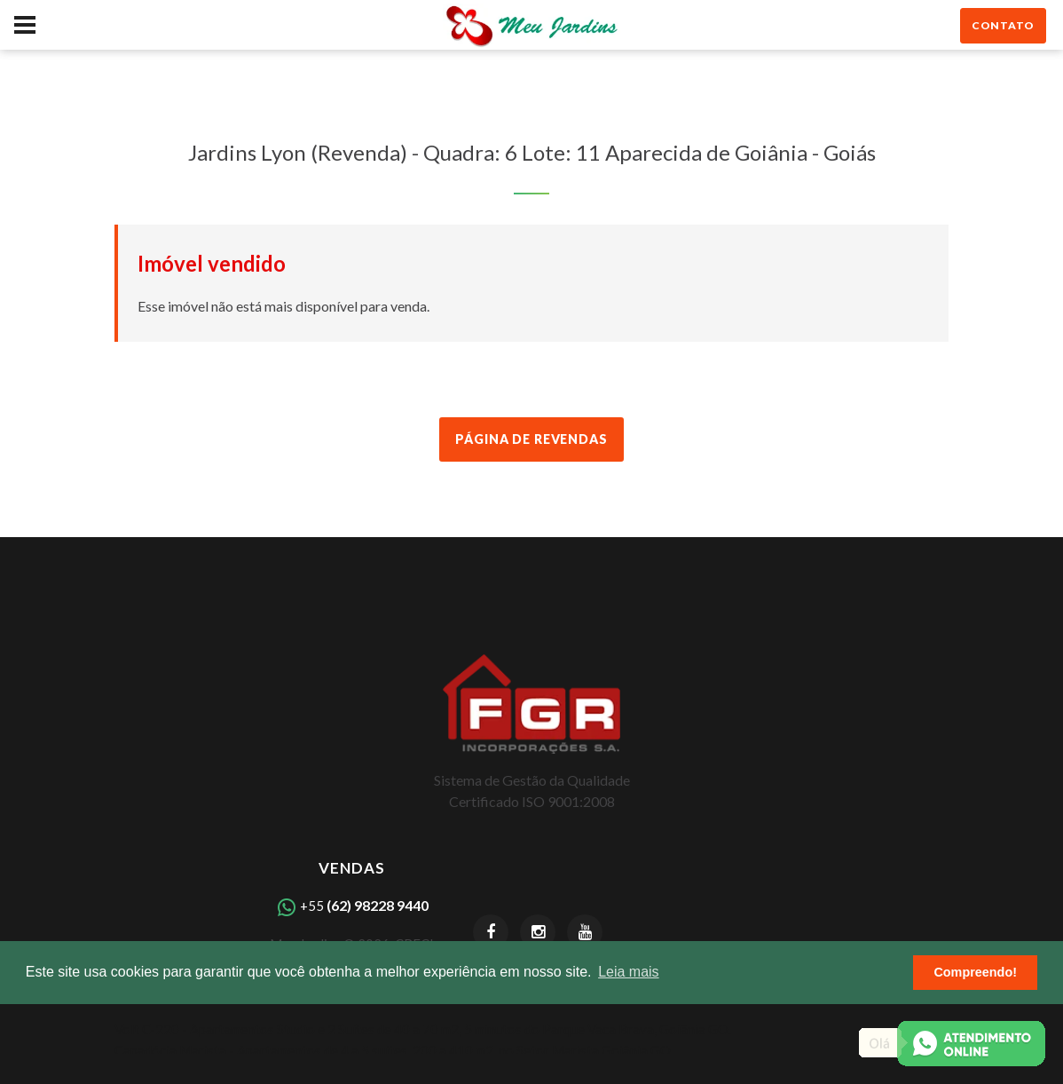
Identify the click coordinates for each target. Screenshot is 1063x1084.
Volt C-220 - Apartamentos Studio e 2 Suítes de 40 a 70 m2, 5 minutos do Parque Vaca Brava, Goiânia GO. (422, 1029)
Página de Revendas (531, 439)
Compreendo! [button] (975, 972)
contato (1003, 25)
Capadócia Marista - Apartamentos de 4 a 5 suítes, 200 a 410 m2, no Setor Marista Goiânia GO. (393, 1050)
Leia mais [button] (628, 971)
